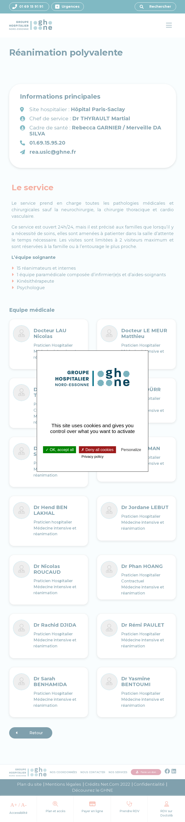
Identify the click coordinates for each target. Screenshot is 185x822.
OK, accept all (60, 450)
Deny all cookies (97, 450)
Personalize (131, 450)
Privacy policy (92, 456)
